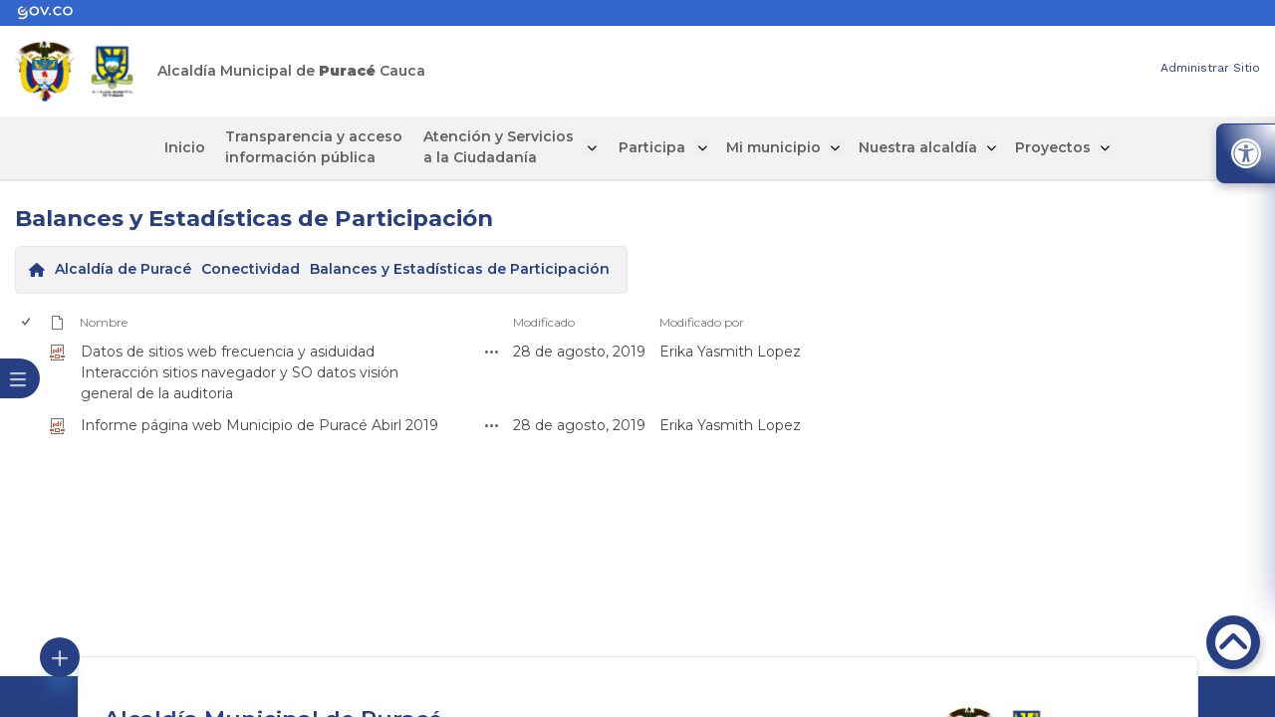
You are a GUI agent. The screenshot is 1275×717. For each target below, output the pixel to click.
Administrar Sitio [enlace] (1210, 68)
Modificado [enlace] (544, 321)
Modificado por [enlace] (701, 321)
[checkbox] (25, 424)
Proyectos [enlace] (1040, 147)
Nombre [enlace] (104, 321)
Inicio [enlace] (198, 147)
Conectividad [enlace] (250, 269)
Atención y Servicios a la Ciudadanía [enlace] (503, 146)
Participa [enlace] (648, 147)
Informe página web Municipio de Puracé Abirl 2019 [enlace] (259, 424)
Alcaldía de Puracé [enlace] (123, 269)
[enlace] (55, 13)
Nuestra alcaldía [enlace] (907, 147)
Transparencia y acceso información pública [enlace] (323, 146)
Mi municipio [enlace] (764, 147)
